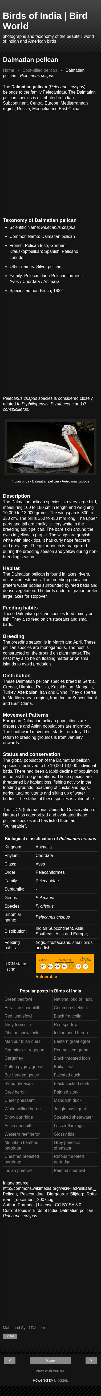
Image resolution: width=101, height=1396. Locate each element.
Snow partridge (19, 1117)
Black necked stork (71, 1083)
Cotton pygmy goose (24, 1066)
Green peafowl (18, 999)
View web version (51, 1371)
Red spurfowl (66, 1024)
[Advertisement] (50, 162)
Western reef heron (23, 1134)
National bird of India (73, 999)
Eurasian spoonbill (22, 1008)
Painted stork (66, 1092)
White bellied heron (23, 1109)
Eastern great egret (72, 1041)
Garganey (14, 1058)
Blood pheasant (19, 1083)
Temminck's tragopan (24, 1050)
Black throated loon (72, 1058)
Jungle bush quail (70, 1109)
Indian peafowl (18, 1170)
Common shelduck (71, 1008)
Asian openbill (18, 1125)
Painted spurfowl (69, 1170)
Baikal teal (63, 1066)
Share (10, 1336)
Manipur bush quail (22, 1041)
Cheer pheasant (20, 1100)
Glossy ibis (64, 1134)
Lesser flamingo (69, 1125)
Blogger (60, 1380)
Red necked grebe (71, 1050)
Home (50, 1360)
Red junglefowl (18, 1016)
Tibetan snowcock (21, 1033)
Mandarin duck (68, 1100)
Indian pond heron (71, 1033)
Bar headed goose (22, 1075)
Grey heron (15, 1092)
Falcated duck (67, 1075)
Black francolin (67, 1016)
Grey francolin (18, 1024)
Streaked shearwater (73, 1117)
